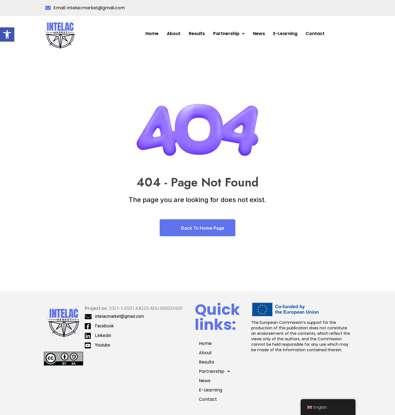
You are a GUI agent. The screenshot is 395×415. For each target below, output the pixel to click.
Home (152, 33)
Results (197, 33)
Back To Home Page (197, 227)
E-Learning (285, 33)
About (173, 33)
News (259, 33)
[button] (7, 34)
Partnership (229, 33)
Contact (315, 33)
